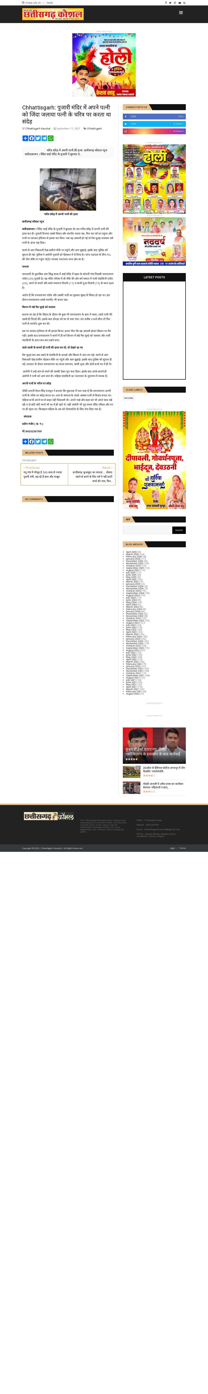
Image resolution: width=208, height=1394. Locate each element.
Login (172, 848)
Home (50, 2)
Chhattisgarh (94, 128)
